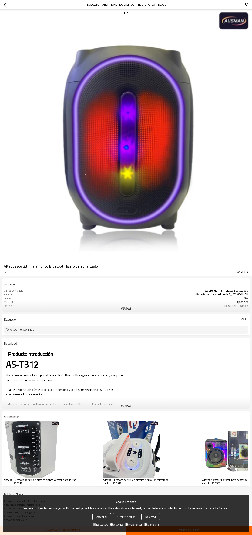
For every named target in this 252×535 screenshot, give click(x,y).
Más (243, 319)
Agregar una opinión (22, 330)
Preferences (134, 524)
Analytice (116, 524)
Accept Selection (126, 517)
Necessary (100, 524)
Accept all (101, 517)
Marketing (151, 524)
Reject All (150, 517)
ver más (126, 309)
